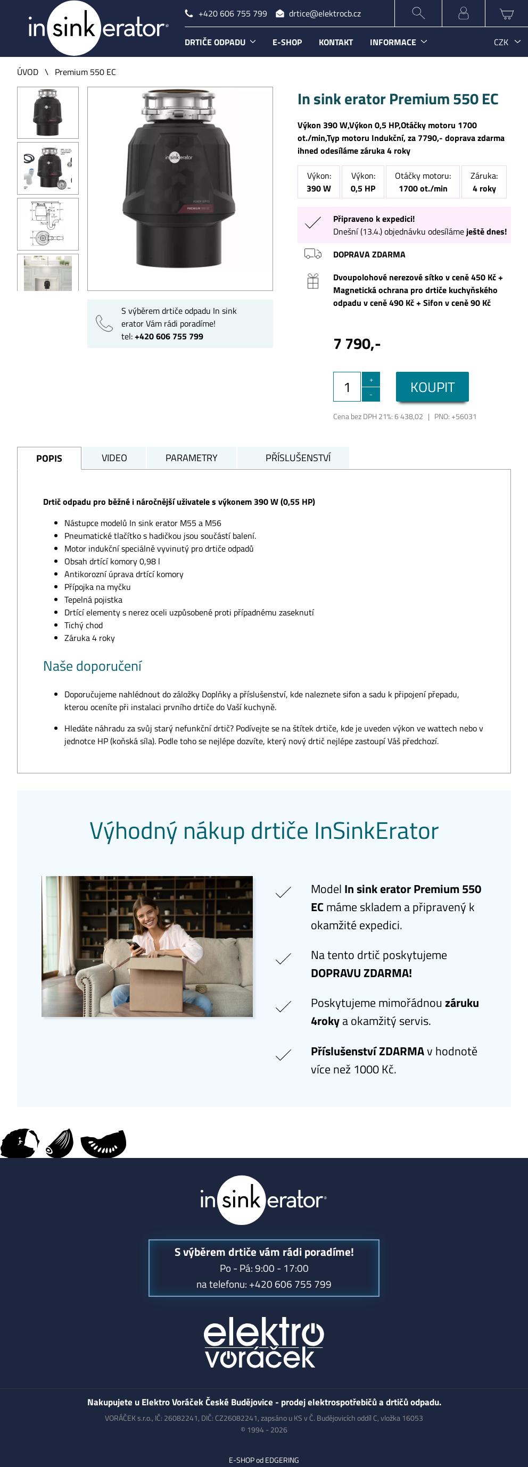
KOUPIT (432, 387)
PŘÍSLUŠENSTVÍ (298, 458)
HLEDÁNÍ (418, 13)
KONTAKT (336, 42)
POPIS (49, 458)
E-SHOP (287, 42)
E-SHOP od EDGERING (264, 1460)
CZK (501, 42)
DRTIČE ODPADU (215, 42)
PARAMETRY (192, 458)
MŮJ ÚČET (463, 13)
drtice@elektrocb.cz (325, 13)
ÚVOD (27, 71)
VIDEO (114, 458)
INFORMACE (393, 42)
